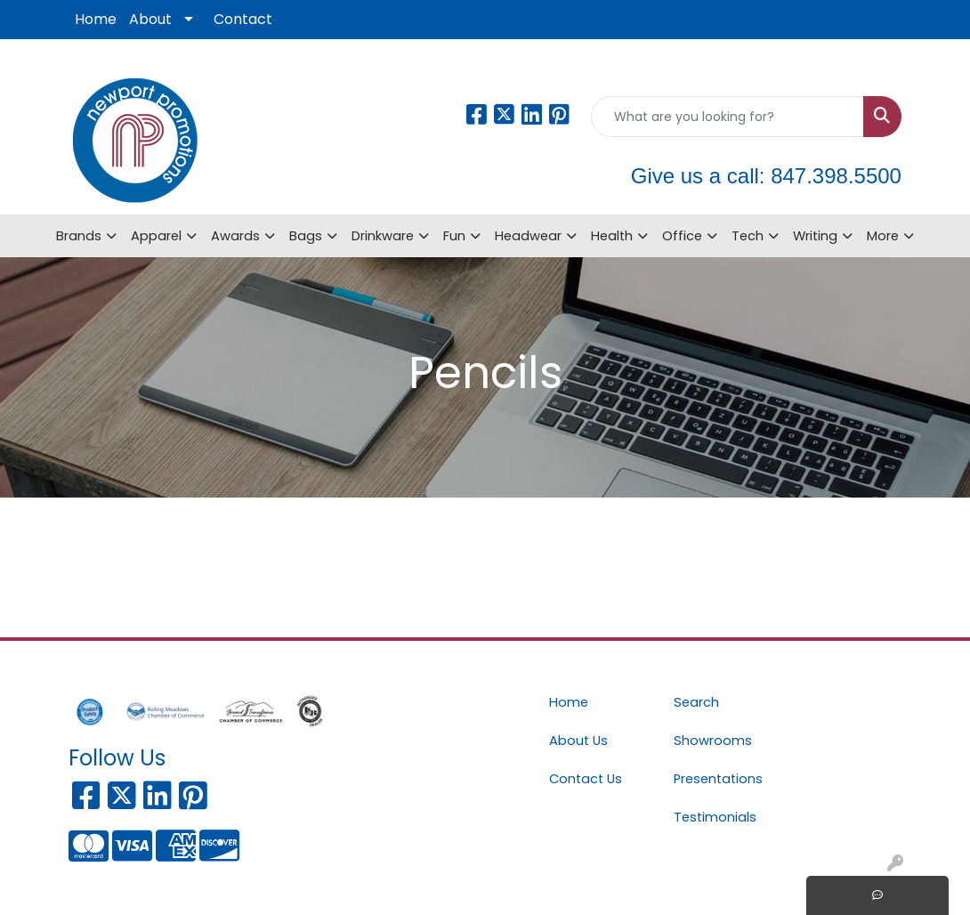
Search (696, 702)
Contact (243, 19)
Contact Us (585, 779)
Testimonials (715, 817)
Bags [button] (305, 236)
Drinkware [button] (383, 236)
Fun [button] (454, 236)
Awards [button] (235, 236)
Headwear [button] (528, 236)
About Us (578, 740)
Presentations (718, 779)
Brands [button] (78, 236)
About (150, 19)
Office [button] (682, 236)
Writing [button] (815, 236)
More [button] (883, 236)
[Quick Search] (727, 116)
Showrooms (713, 740)
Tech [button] (748, 236)
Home (96, 19)
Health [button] (612, 236)
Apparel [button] (156, 236)
